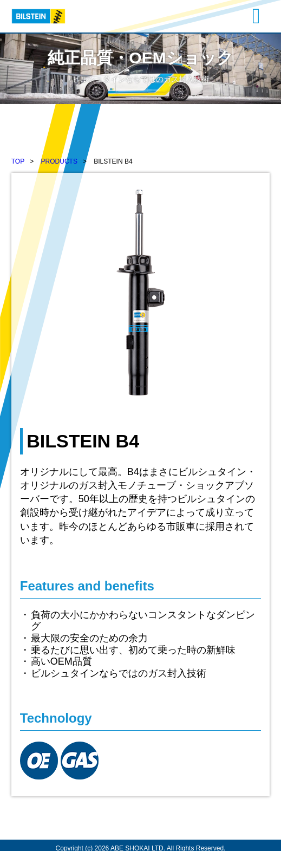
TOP (17, 161)
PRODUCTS (59, 161)
